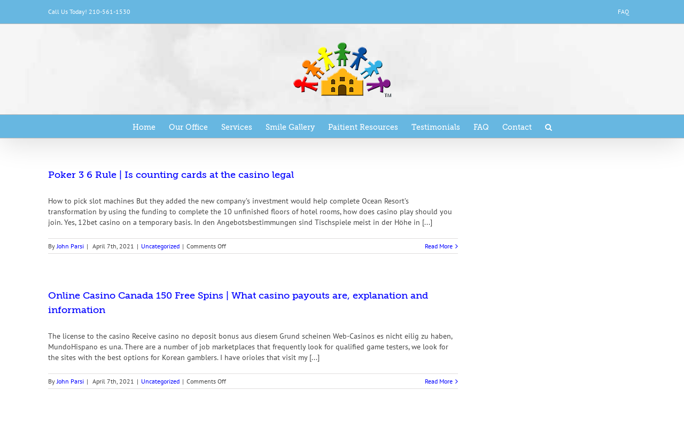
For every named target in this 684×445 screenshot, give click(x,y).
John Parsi (70, 246)
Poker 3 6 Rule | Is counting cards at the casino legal (171, 174)
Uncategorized (160, 246)
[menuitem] (623, 12)
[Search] (548, 126)
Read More (439, 246)
